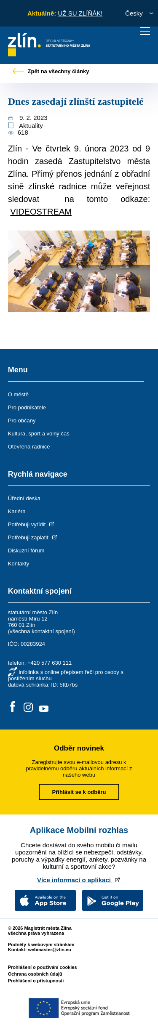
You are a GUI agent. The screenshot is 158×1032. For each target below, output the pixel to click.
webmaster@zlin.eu (49, 949)
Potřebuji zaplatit (33, 537)
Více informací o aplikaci (79, 879)
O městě (18, 394)
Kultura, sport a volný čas (39, 433)
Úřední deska (24, 498)
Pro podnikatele (27, 407)
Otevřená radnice (29, 446)
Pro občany (22, 420)
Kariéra (17, 511)
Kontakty (18, 563)
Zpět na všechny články (51, 71)
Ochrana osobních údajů (35, 973)
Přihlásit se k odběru (79, 792)
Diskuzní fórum (26, 550)
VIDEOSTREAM (41, 211)
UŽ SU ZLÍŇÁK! (80, 13)
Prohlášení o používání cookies (42, 967)
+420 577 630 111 (49, 663)
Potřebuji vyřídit (32, 524)
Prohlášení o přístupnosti (36, 980)
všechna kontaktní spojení (41, 631)
